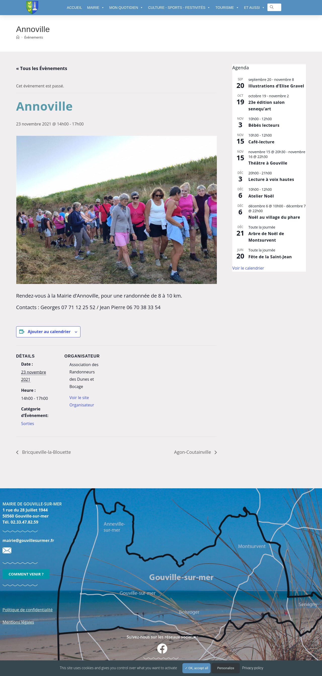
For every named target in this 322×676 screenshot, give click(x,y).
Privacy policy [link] (252, 668)
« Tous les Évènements (41, 68)
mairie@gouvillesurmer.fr (28, 540)
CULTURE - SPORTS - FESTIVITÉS (179, 8)
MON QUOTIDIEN (126, 8)
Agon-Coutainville (193, 452)
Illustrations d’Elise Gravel (276, 86)
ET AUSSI (254, 8)
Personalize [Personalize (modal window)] (225, 668)
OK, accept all (196, 668)
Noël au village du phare (274, 217)
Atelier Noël (261, 196)
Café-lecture (261, 142)
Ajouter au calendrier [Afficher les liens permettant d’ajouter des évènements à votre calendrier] (49, 331)
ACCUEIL (74, 8)
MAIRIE (95, 8)
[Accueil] (17, 37)
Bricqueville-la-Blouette (46, 452)
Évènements (33, 37)
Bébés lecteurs (263, 125)
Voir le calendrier (248, 268)
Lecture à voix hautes (271, 179)
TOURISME (227, 8)
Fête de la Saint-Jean (270, 257)
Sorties (27, 423)
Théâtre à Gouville (267, 163)
